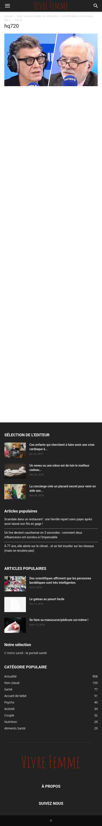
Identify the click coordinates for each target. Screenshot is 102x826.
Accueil (8, 16)
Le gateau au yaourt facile (46, 599)
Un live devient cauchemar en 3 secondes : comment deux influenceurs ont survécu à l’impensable (43, 535)
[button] (7, 6)
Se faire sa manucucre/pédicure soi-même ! (58, 620)
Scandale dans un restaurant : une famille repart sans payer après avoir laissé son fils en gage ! (48, 521)
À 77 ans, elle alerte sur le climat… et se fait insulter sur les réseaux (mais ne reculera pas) (49, 548)
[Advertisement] (51, 141)
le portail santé (36, 653)
